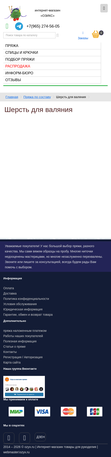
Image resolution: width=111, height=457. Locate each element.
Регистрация (12, 357)
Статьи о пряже (14, 346)
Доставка (10, 293)
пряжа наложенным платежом (24, 330)
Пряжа (11, 46)
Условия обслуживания (20, 304)
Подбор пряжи (19, 59)
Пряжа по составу (37, 97)
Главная (12, 97)
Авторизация (33, 357)
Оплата (8, 288)
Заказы (83, 36)
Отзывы (13, 80)
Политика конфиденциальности (26, 298)
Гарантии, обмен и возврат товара (28, 314)
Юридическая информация (22, 309)
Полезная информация (19, 341)
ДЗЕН (40, 437)
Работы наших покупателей (23, 336)
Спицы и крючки (21, 52)
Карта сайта (12, 362)
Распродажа (17, 66)
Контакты (10, 352)
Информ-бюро (19, 73)
